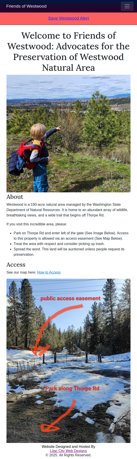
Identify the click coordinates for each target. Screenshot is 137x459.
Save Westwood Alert (68, 18)
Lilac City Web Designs (68, 451)
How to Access (49, 272)
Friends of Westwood (26, 6)
